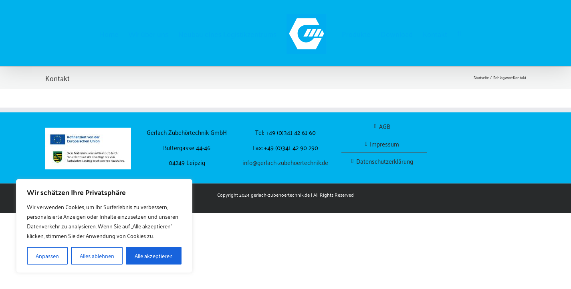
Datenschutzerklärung (384, 161)
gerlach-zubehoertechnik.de (280, 194)
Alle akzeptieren (154, 255)
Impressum (384, 144)
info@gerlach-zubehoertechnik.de (285, 162)
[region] (104, 226)
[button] (490, 33)
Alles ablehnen (97, 255)
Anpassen (47, 255)
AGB (384, 126)
